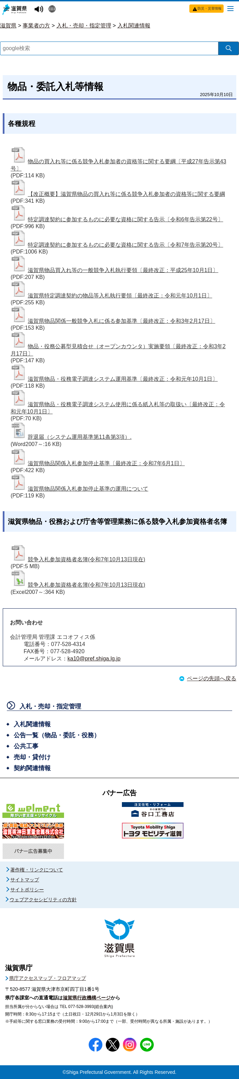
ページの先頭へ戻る (211, 678)
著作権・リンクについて (36, 869)
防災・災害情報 (210, 8)
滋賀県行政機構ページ (87, 997)
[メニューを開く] (230, 8)
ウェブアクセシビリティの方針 (43, 899)
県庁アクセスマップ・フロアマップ (47, 978)
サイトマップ (24, 879)
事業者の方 (36, 25)
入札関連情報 (133, 25)
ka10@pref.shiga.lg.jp (94, 658)
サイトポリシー (27, 889)
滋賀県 (8, 25)
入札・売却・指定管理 (83, 25)
